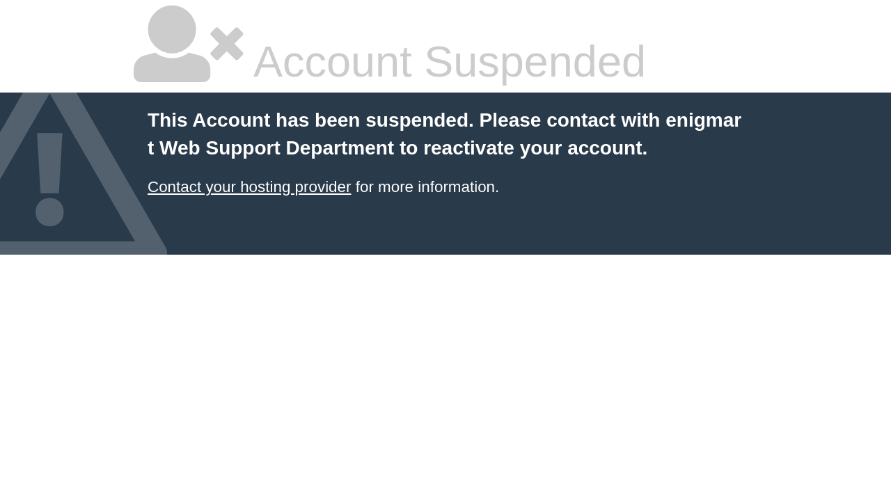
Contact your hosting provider (249, 187)
